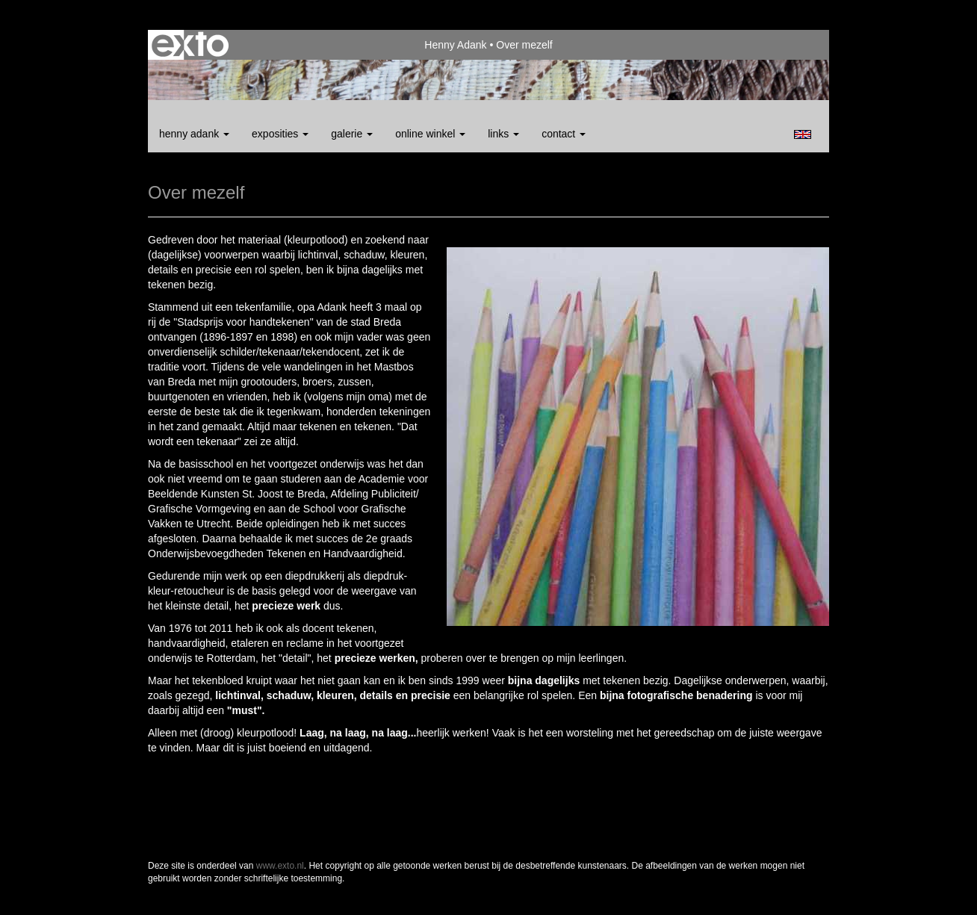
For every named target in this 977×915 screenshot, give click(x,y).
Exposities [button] (280, 134)
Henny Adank (455, 45)
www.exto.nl (280, 865)
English (802, 134)
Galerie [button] (352, 134)
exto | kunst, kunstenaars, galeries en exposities (190, 45)
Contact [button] (564, 134)
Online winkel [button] (430, 134)
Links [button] (503, 134)
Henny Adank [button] (194, 134)
